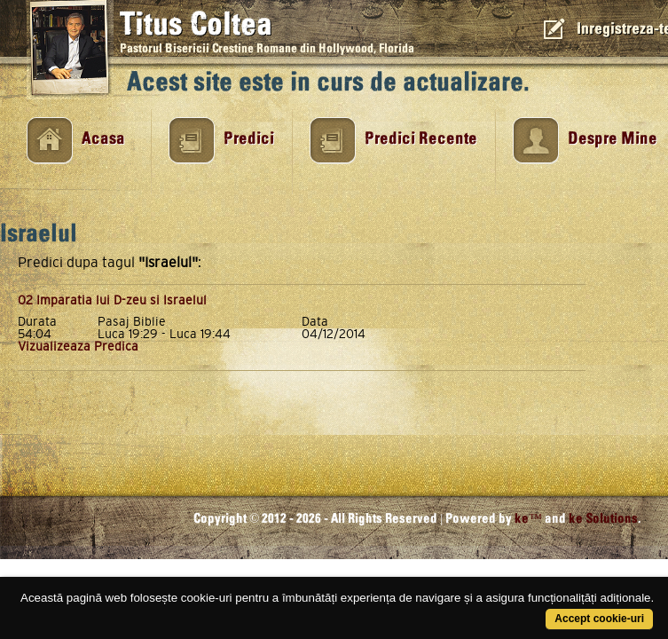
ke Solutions (603, 518)
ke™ (528, 518)
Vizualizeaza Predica (78, 346)
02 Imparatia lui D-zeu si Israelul (112, 300)
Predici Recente (421, 139)
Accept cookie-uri (599, 618)
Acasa (103, 139)
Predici (249, 139)
